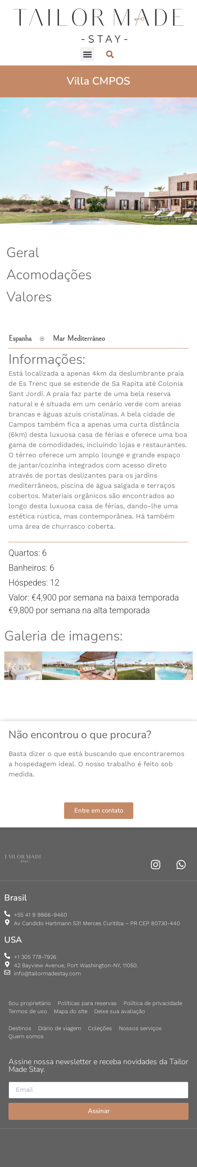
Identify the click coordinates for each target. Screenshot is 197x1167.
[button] (87, 54)
